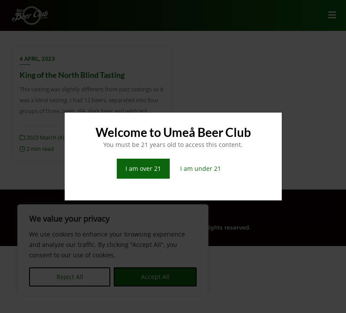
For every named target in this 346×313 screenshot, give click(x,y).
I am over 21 (143, 168)
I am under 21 (200, 168)
